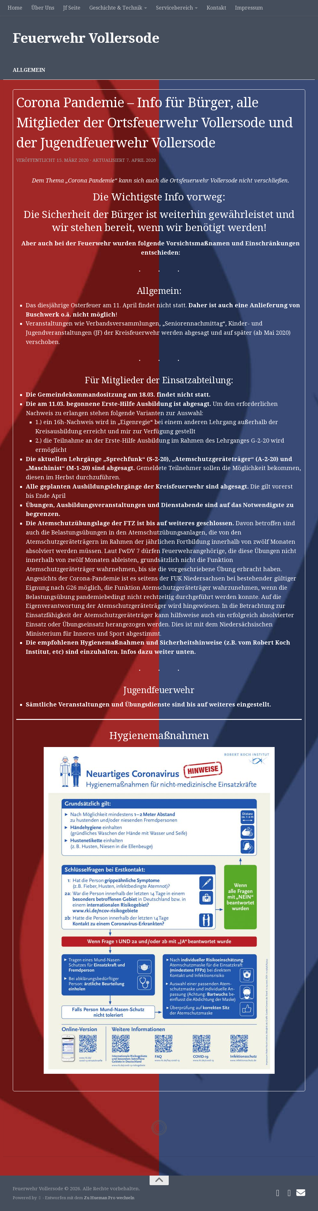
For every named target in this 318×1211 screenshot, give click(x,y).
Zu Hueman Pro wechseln (109, 1197)
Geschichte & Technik (115, 8)
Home (15, 8)
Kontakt (216, 8)
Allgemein (29, 70)
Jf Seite (71, 8)
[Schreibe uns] (300, 1192)
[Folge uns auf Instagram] (289, 1193)
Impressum (249, 8)
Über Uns (42, 8)
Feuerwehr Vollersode (86, 38)
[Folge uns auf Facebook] (277, 1193)
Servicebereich (174, 8)
